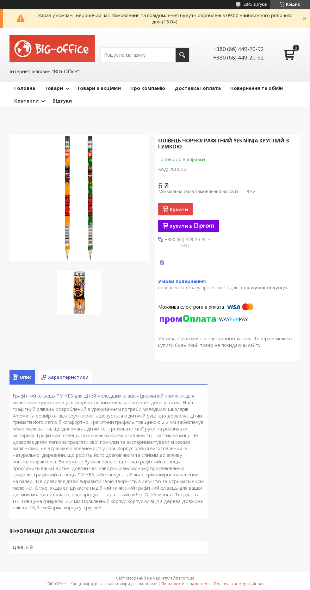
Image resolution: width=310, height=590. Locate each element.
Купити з (192, 226)
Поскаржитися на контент (185, 584)
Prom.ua (186, 578)
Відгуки (62, 100)
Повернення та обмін (256, 88)
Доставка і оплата (198, 88)
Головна (24, 88)
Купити (179, 209)
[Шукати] (182, 55)
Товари (54, 88)
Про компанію (147, 88)
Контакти (26, 100)
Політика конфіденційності (239, 584)
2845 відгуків (255, 4)
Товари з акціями (99, 88)
